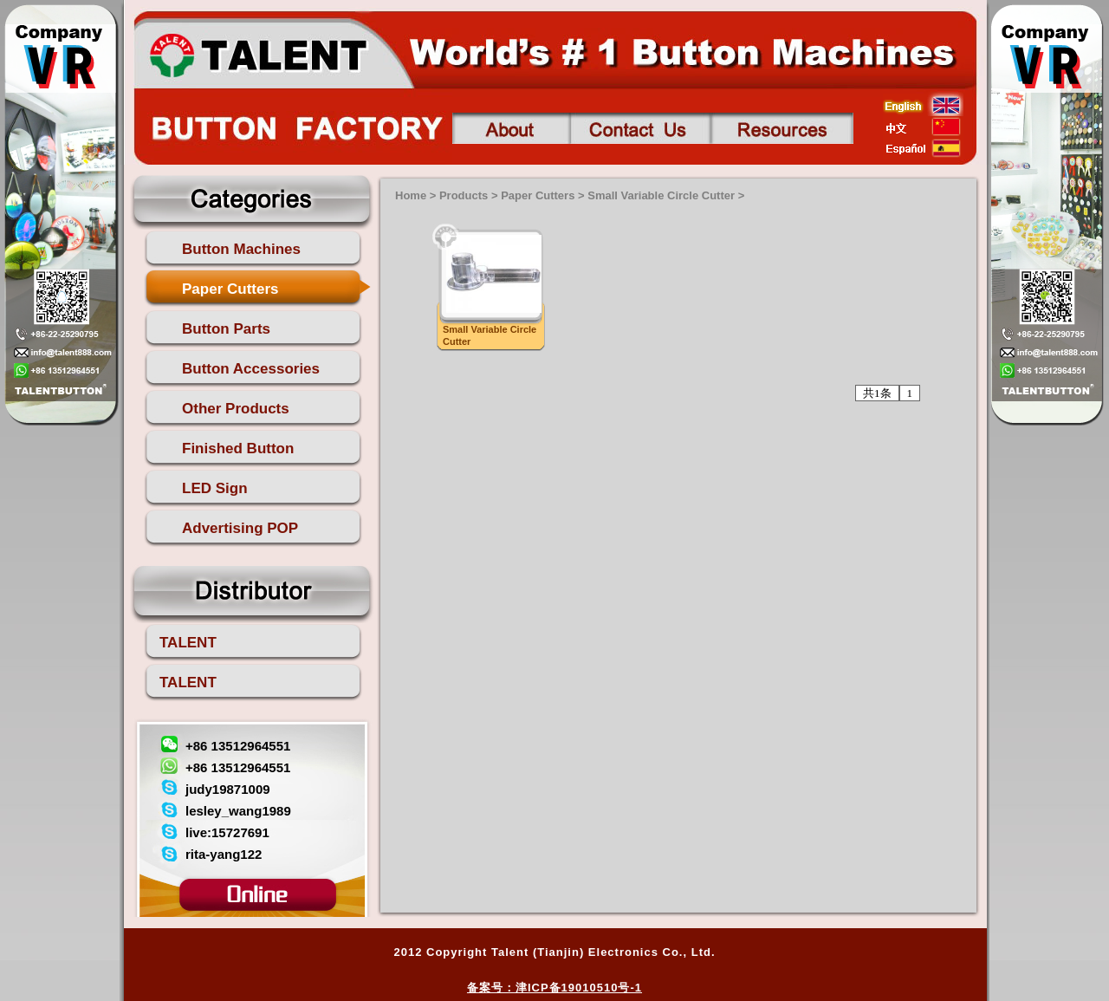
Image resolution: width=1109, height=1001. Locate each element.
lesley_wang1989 (238, 810)
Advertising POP (240, 528)
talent (257, 53)
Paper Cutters (230, 289)
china (923, 126)
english (923, 105)
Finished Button (238, 448)
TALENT (188, 642)
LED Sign (215, 488)
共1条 (877, 393)
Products (463, 195)
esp (923, 148)
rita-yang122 (223, 854)
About (511, 128)
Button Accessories (251, 369)
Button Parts (226, 329)
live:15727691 (227, 832)
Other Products (235, 408)
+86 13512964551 (237, 745)
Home (410, 195)
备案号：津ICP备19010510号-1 (554, 987)
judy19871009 (227, 789)
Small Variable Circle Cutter (661, 195)
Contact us (640, 128)
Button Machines (241, 249)
